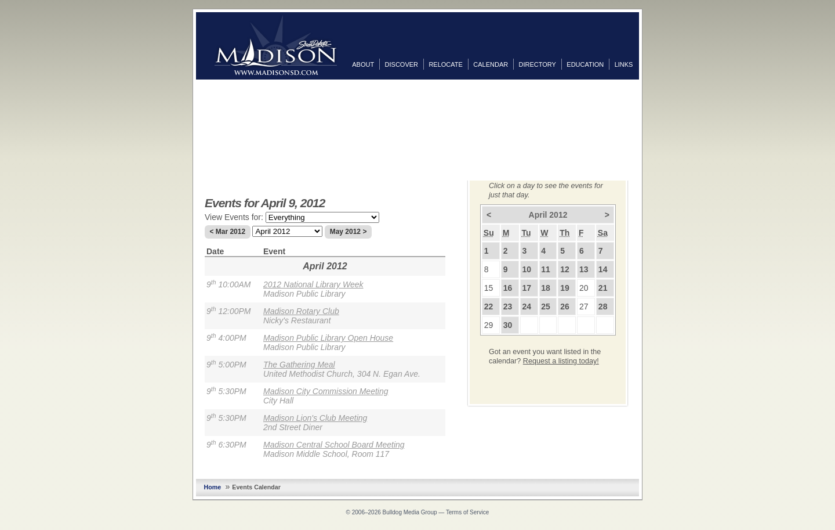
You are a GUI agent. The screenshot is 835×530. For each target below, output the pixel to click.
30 (508, 325)
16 (508, 288)
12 (564, 269)
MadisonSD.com (275, 45)
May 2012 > (348, 232)
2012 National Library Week (313, 284)
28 (603, 306)
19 (564, 288)
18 (545, 288)
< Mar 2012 (227, 232)
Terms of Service (467, 512)
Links (624, 64)
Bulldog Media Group (410, 512)
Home (213, 487)
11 (545, 269)
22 (488, 306)
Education (585, 64)
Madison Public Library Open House (328, 337)
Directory (537, 64)
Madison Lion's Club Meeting (315, 418)
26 (564, 306)
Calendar (490, 64)
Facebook (650, 91)
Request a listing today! (561, 361)
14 (603, 269)
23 (508, 306)
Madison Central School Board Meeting (334, 444)
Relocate (445, 64)
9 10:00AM (228, 284)
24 (526, 306)
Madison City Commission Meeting (326, 391)
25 (545, 306)
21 (603, 288)
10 (526, 269)
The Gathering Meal (299, 364)
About (363, 64)
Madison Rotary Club (301, 311)
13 (584, 269)
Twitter (650, 109)
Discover (401, 64)
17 (526, 288)
